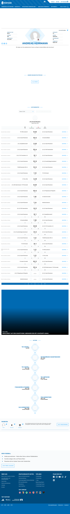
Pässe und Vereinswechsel (24, 476)
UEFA (8, 505)
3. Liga (37, 480)
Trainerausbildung (22, 478)
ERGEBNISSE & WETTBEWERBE (7, 6)
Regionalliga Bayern (40, 482)
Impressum (66, 505)
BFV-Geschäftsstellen (23, 482)
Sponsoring (3, 481)
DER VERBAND (54, 6)
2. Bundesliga (38, 478)
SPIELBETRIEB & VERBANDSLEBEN (29, 6)
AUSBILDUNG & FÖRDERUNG (44, 6)
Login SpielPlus (22, 486)
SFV (2, 505)
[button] (2, 43)
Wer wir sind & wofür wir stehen (8, 476)
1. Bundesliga (38, 476)
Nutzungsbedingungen (52, 505)
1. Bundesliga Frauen (40, 484)
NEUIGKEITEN (18, 6)
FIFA (12, 505)
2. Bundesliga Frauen (40, 486)
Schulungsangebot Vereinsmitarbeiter (26, 480)
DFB (5, 505)
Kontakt (3, 487)
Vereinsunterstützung (5, 483)
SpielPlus (52, 1)
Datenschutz (60, 505)
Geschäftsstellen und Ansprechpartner (5, 479)
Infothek (57, 1)
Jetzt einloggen (63, 1)
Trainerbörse (21, 484)
